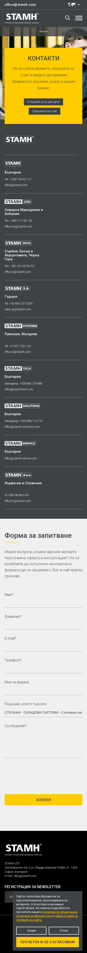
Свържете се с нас (44, 111)
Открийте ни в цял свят (43, 102)
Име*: (9, 595)
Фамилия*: (13, 617)
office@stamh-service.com (21, 458)
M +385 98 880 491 (17, 495)
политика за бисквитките (34, 916)
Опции (31, 930)
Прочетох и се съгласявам (47, 942)
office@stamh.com (20, 5)
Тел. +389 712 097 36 (18, 220)
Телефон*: (13, 660)
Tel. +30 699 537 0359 (18, 303)
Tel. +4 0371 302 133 (18, 346)
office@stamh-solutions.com (22, 426)
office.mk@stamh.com (18, 226)
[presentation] (40, 774)
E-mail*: (11, 639)
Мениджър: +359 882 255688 (23, 383)
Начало (43, 31)
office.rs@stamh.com (18, 272)
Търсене (67, 17)
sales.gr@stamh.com (18, 309)
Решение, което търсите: (26, 704)
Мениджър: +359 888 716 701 (24, 421)
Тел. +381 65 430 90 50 (19, 266)
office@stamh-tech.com (19, 389)
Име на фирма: (17, 682)
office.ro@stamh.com (18, 352)
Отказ (64, 930)
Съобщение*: (16, 726)
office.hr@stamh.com (18, 501)
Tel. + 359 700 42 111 (18, 179)
